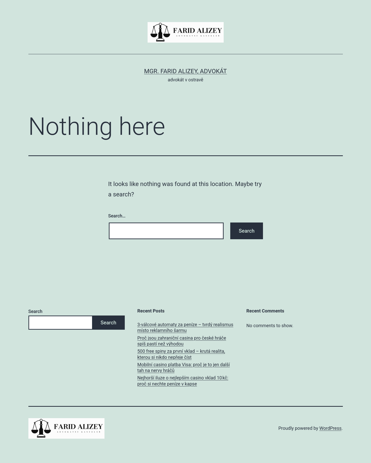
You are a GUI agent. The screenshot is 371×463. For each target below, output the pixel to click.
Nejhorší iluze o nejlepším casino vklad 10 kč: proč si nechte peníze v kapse (182, 380)
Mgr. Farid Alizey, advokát (185, 71)
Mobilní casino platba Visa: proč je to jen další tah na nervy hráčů (183, 367)
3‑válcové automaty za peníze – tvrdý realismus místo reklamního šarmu (185, 327)
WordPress (330, 428)
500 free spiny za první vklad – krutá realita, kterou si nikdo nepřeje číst (181, 354)
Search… (117, 215)
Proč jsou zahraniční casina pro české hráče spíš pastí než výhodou (181, 340)
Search (35, 311)
